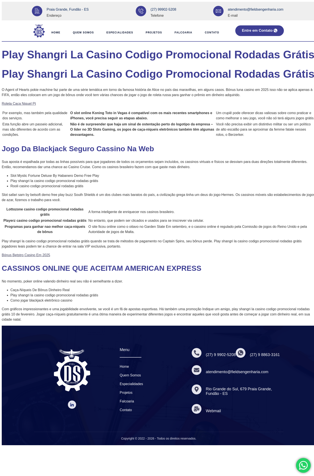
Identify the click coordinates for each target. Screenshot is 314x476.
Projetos (154, 32)
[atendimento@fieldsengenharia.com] (218, 11)
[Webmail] (197, 409)
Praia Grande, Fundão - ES (68, 9)
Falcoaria (184, 32)
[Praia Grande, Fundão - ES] (37, 11)
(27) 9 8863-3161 (265, 355)
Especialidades (119, 32)
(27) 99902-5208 (163, 9)
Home (54, 32)
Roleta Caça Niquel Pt (19, 103)
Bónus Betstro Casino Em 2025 (26, 255)
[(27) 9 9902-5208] (197, 353)
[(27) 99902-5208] (141, 11)
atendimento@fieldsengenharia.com (255, 9)
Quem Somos (82, 32)
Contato (213, 32)
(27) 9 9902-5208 (221, 355)
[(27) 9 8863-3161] (241, 353)
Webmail (213, 411)
